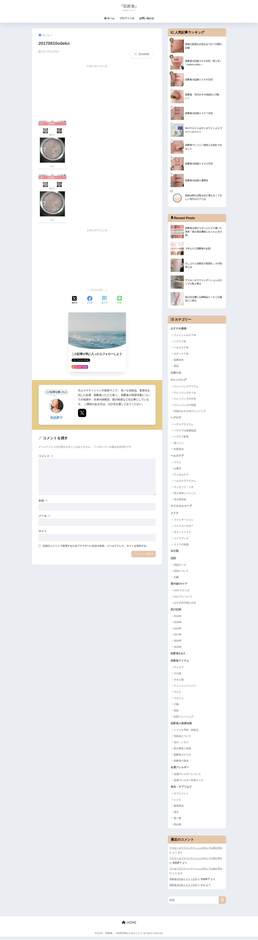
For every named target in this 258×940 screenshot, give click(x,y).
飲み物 (177, 828)
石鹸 (176, 579)
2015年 (178, 624)
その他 (177, 676)
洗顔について (181, 573)
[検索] (222, 903)
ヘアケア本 (180, 341)
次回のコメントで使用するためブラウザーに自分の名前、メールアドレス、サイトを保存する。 (96, 543)
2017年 (178, 637)
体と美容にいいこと (185, 494)
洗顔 (173, 560)
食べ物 (177, 822)
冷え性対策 (180, 500)
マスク (177, 695)
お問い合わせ (146, 18)
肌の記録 (176, 611)
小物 (176, 707)
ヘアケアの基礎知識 (185, 431)
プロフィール (126, 18)
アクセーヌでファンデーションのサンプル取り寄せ (195, 852)
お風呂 (177, 469)
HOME (129, 926)
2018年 (178, 643)
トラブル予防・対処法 (186, 733)
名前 (43, 498)
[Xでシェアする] (75, 297)
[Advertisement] (66, 90)
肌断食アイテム (180, 663)
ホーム (109, 18)
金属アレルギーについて (187, 777)
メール (45, 513)
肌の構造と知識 (182, 752)
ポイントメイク (182, 533)
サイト (43, 528)
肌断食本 (179, 360)
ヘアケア (176, 418)
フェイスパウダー (184, 527)
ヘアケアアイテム (184, 425)
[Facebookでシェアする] (90, 297)
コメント (46, 453)
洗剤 (176, 713)
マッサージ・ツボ (184, 488)
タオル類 (179, 682)
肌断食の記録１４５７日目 (183, 882)
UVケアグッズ (182, 593)
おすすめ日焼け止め (185, 605)
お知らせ (176, 372)
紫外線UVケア (179, 586)
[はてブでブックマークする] (104, 297)
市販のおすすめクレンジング (190, 411)
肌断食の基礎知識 (182, 726)
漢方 (176, 816)
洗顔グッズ (180, 567)
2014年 (178, 618)
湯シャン (179, 443)
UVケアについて (183, 599)
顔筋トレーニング (184, 719)
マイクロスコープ (182, 507)
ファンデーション (184, 521)
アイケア (179, 670)
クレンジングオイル (185, 393)
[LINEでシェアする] (119, 297)
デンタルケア (181, 476)
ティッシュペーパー (185, 689)
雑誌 (176, 366)
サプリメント (181, 797)
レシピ (177, 803)
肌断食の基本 (181, 764)
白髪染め (179, 450)
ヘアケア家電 (181, 437)
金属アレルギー (180, 770)
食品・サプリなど (182, 790)
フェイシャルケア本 (185, 335)
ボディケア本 (181, 353)
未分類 (175, 552)
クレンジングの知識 (185, 405)
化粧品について (182, 739)
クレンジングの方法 (185, 399)
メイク (175, 514)
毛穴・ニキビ (181, 745)
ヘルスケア (178, 456)
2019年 (178, 649)
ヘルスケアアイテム (185, 482)
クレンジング (179, 380)
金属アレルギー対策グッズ (188, 783)
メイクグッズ (181, 539)
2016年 (178, 631)
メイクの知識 (181, 546)
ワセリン (179, 701)
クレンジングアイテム (186, 387)
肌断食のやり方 (182, 758)
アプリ (177, 463)
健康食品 (179, 809)
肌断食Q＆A (178, 656)
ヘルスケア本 (181, 347)
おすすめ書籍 (179, 328)
